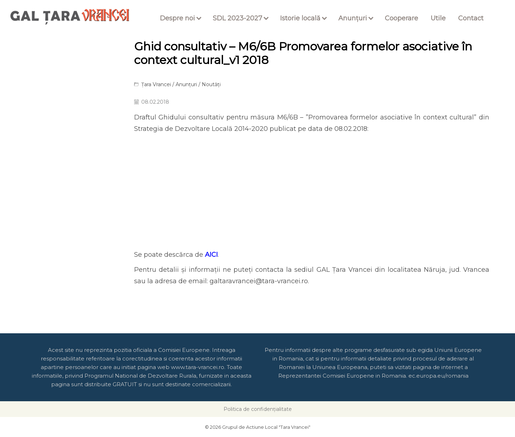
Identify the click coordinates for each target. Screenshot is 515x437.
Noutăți (211, 84)
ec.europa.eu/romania (438, 375)
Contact (471, 18)
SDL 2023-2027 (237, 18)
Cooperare (401, 18)
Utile (438, 18)
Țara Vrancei (156, 84)
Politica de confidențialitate (258, 409)
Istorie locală (300, 18)
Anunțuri (352, 18)
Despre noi (177, 18)
